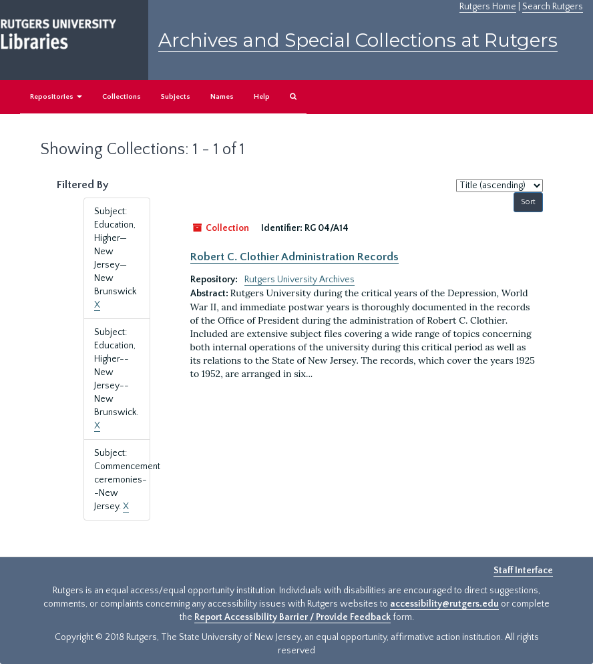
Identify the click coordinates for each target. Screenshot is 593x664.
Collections (121, 97)
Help (262, 97)
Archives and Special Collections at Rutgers (358, 40)
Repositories (56, 97)
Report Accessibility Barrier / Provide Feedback (292, 617)
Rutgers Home (487, 6)
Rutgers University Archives (299, 279)
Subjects (175, 97)
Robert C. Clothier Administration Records (294, 257)
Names (222, 97)
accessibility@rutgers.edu (444, 604)
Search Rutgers (552, 6)
